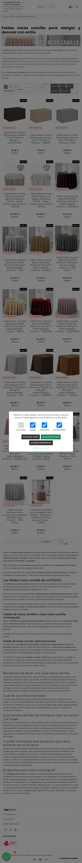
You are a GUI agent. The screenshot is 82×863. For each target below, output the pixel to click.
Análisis (33, 426)
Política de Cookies (41, 448)
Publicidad (44, 426)
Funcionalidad (59, 426)
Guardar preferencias (41, 443)
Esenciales (21, 426)
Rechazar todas (30, 437)
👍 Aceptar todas (50, 437)
